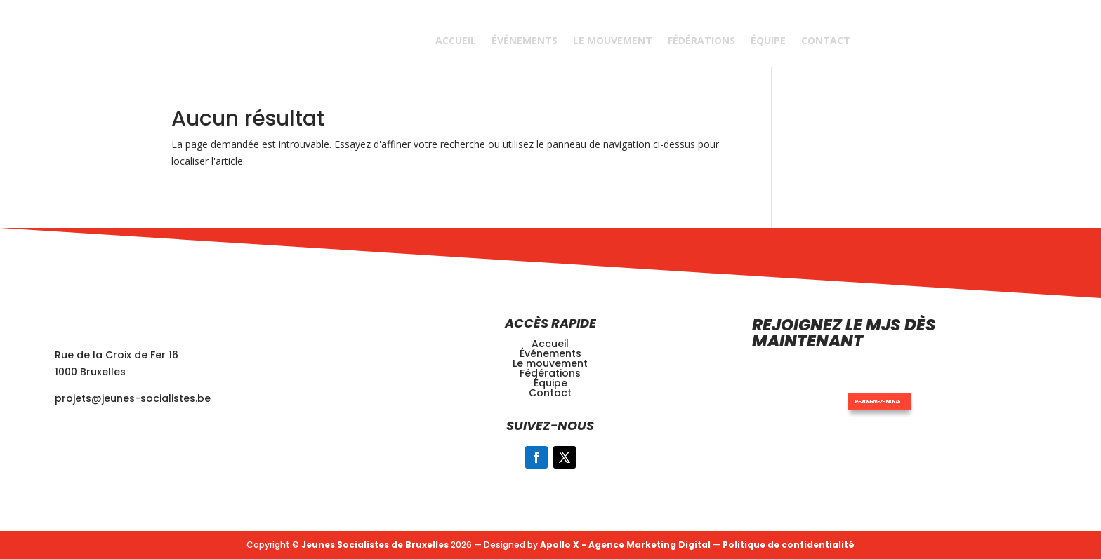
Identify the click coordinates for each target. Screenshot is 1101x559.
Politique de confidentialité (789, 545)
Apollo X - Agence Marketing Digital (625, 545)
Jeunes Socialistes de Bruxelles (375, 545)
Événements (525, 40)
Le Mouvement (612, 40)
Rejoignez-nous (837, 385)
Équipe (768, 40)
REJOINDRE (933, 40)
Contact (825, 40)
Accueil (455, 40)
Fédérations (701, 40)
